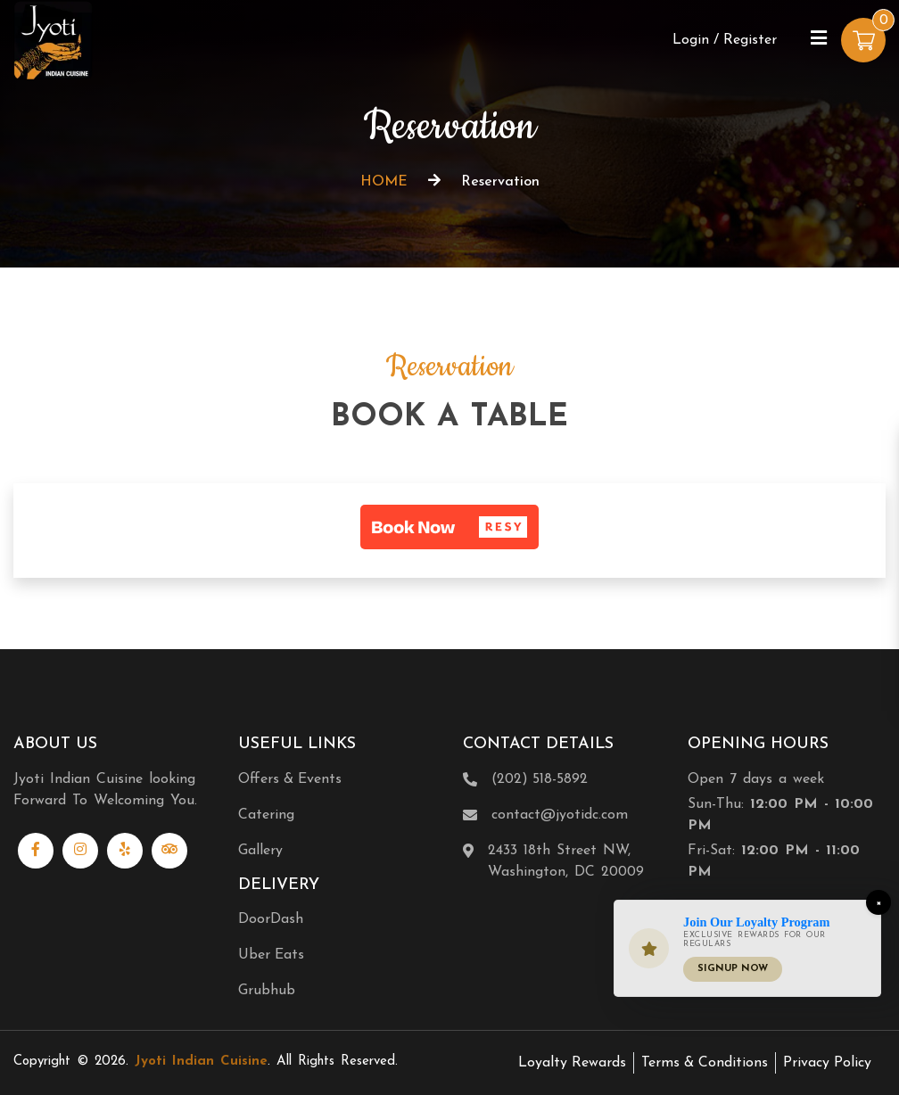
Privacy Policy (827, 1063)
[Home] (53, 39)
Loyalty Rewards (572, 1063)
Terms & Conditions (704, 1063)
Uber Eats (271, 955)
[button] (449, 527)
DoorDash (270, 919)
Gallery (260, 851)
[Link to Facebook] (36, 851)
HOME (384, 182)
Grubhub (266, 991)
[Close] (878, 902)
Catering (266, 815)
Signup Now (732, 969)
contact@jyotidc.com (559, 815)
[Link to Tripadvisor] (169, 851)
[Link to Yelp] (125, 851)
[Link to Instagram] (80, 851)
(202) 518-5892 (539, 779)
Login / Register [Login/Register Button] (724, 40)
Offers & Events (290, 779)
